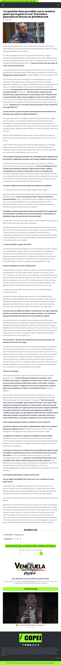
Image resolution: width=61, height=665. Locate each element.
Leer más (57, 658)
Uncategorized (19, 535)
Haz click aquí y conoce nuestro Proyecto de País (30, 579)
